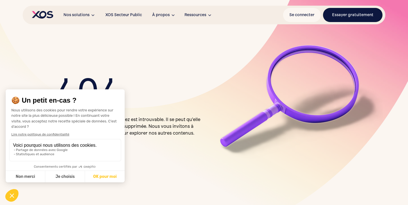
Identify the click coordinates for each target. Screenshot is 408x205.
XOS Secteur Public (123, 14)
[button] (79, 15)
